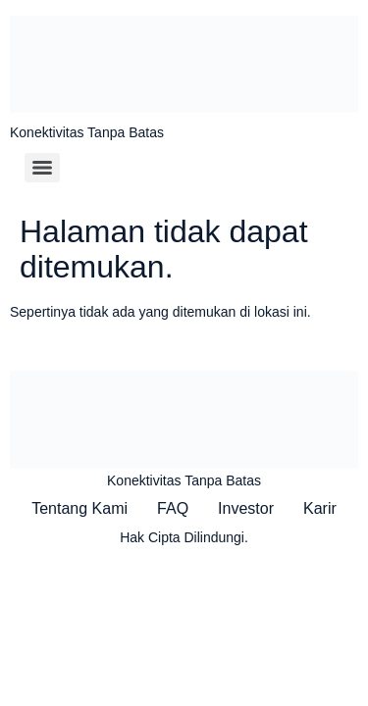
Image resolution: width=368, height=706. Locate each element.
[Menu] (42, 167)
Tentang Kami (79, 508)
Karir (320, 508)
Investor (246, 508)
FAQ (172, 508)
